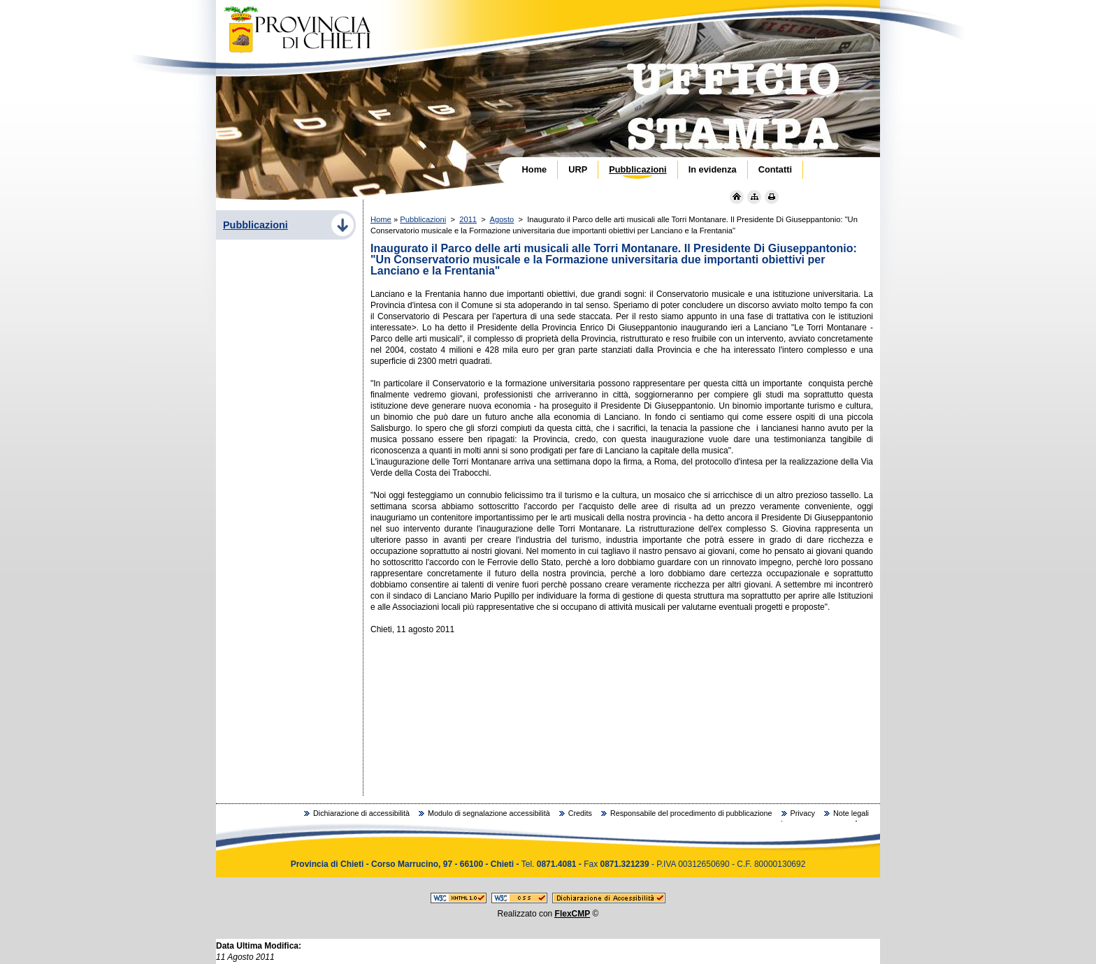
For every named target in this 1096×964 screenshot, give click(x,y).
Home (380, 219)
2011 (468, 219)
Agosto (501, 219)
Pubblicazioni (423, 219)
